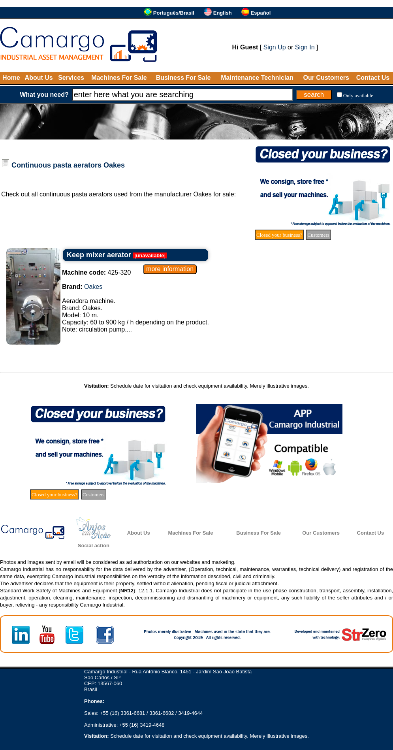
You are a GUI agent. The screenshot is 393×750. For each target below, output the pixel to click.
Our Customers (326, 77)
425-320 (96, 272)
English (222, 13)
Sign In (305, 47)
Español (261, 13)
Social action (93, 545)
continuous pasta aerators (75, 194)
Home (11, 77)
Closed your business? (279, 235)
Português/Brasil (173, 13)
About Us (39, 77)
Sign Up (274, 47)
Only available (358, 95)
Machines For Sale (119, 77)
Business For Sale (183, 77)
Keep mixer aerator (99, 255)
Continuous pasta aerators (56, 165)
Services (71, 77)
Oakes (114, 165)
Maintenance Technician (257, 77)
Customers (318, 235)
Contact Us (372, 77)
